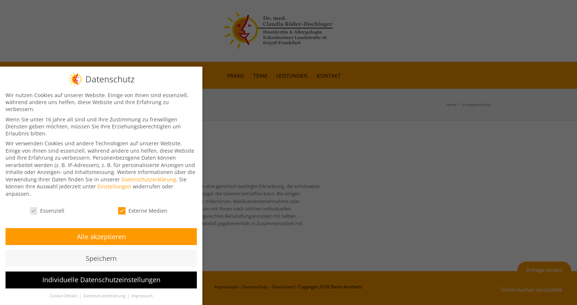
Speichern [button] (101, 257)
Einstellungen (114, 185)
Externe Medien (142, 209)
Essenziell (47, 209)
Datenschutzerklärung (148, 178)
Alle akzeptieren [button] (101, 235)
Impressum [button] (142, 295)
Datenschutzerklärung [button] (105, 295)
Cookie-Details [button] (64, 295)
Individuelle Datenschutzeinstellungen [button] (101, 278)
